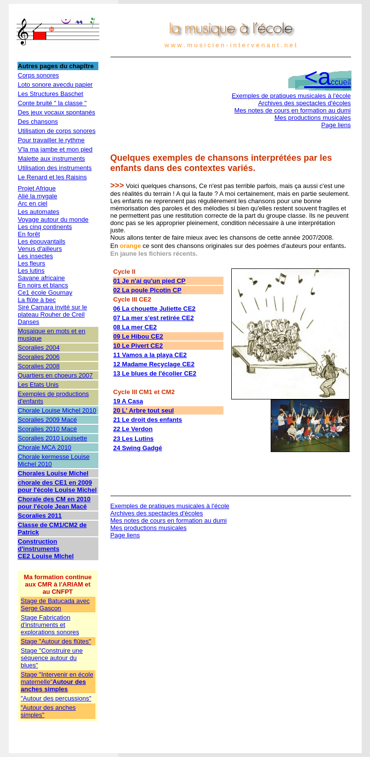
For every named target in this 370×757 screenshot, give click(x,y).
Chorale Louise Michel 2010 (57, 410)
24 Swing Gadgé (137, 448)
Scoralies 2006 (39, 356)
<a (327, 77)
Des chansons (38, 121)
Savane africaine (41, 278)
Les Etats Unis (38, 384)
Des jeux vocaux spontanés (56, 112)
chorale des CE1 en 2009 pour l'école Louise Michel (57, 486)
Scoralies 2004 (39, 347)
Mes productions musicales (313, 117)
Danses (28, 321)
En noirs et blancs (43, 285)
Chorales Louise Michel (53, 473)
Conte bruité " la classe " (52, 103)
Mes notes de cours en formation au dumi (292, 110)
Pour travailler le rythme (51, 140)
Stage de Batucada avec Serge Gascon (55, 604)
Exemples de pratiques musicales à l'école (291, 95)
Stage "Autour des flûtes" (56, 641)
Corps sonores (38, 75)
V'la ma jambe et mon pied (55, 149)
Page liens (336, 125)
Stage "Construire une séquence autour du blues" (52, 658)
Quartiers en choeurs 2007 (55, 375)
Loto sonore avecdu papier (55, 84)
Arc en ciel (33, 203)
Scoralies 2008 (39, 366)
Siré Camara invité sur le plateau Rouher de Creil (52, 310)
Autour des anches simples (53, 685)
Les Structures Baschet (50, 93)
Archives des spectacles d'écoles (304, 103)
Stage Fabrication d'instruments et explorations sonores (50, 625)
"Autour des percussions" (56, 698)
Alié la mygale (37, 196)
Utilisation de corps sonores (57, 130)
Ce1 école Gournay (45, 292)
